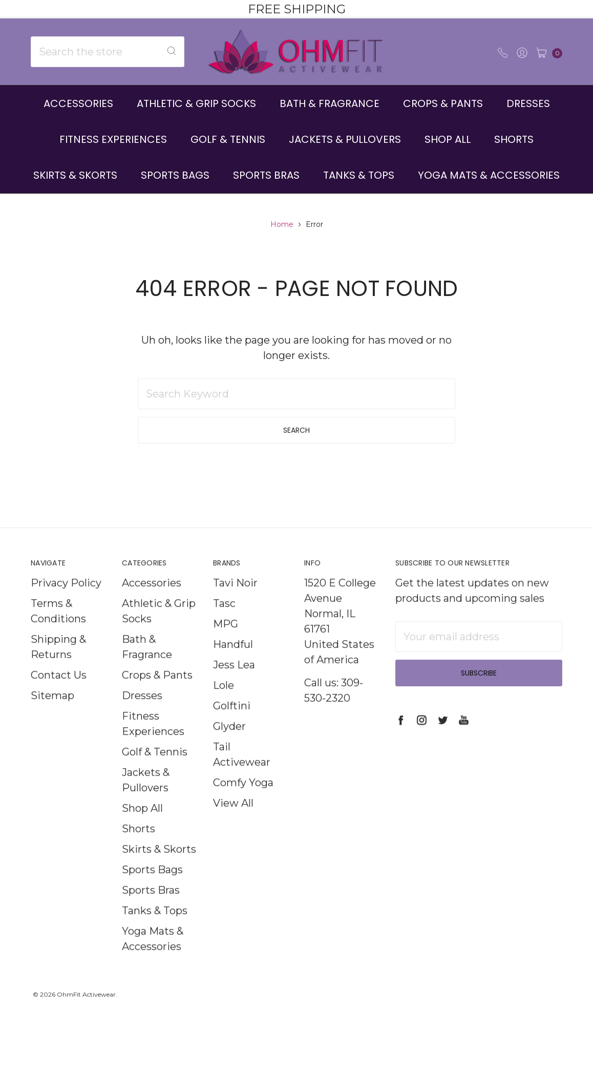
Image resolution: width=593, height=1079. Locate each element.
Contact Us (59, 692)
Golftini (231, 723)
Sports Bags (175, 175)
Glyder (229, 743)
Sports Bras (266, 175)
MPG (225, 641)
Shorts (514, 139)
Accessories (78, 103)
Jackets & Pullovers (345, 139)
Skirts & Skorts (75, 175)
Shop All (448, 139)
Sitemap (52, 713)
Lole (223, 702)
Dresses (528, 103)
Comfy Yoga (243, 800)
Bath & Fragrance (329, 103)
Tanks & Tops (358, 175)
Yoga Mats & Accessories (489, 175)
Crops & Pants (443, 103)
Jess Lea (234, 682)
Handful (233, 661)
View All (233, 820)
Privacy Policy (66, 600)
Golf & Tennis (227, 139)
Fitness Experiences (113, 139)
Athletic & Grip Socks (196, 103)
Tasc (224, 621)
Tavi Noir (235, 600)
